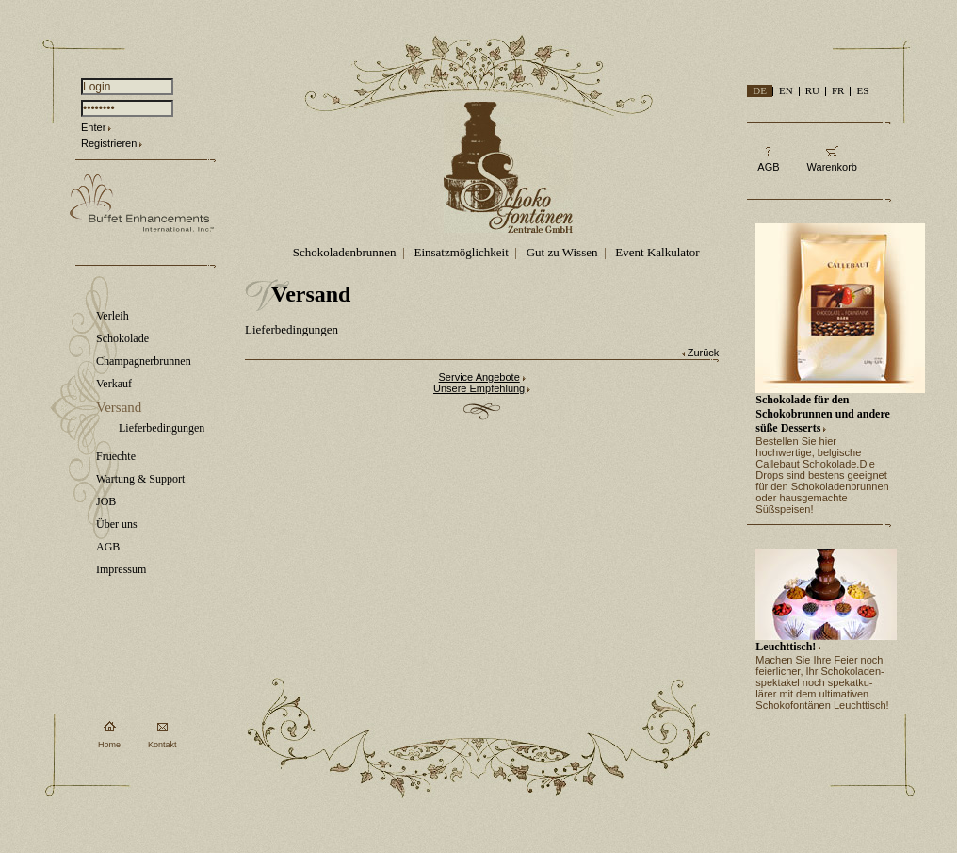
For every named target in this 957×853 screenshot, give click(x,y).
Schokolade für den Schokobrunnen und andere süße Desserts (822, 414)
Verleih (112, 315)
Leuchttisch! (785, 646)
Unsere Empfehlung (479, 388)
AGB (108, 546)
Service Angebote (479, 377)
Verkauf (114, 383)
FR (838, 90)
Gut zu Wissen (562, 252)
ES (862, 90)
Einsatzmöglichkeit (461, 252)
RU (812, 90)
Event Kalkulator (657, 252)
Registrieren (109, 143)
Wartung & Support (140, 478)
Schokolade (122, 338)
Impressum (121, 569)
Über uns (117, 524)
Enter (93, 127)
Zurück (704, 352)
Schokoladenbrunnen (345, 252)
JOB (106, 501)
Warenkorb (832, 166)
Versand (118, 407)
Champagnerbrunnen (143, 361)
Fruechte (116, 456)
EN (786, 90)
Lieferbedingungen (161, 428)
